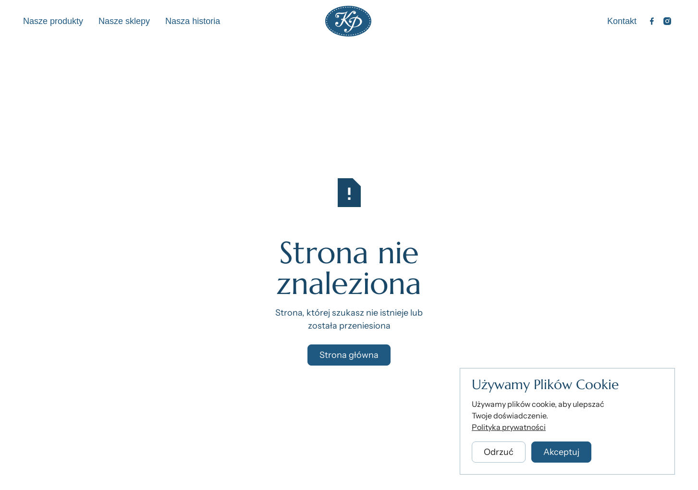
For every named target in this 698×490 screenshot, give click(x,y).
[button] (499, 453)
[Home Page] (348, 21)
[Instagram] (667, 21)
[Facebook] (652, 21)
